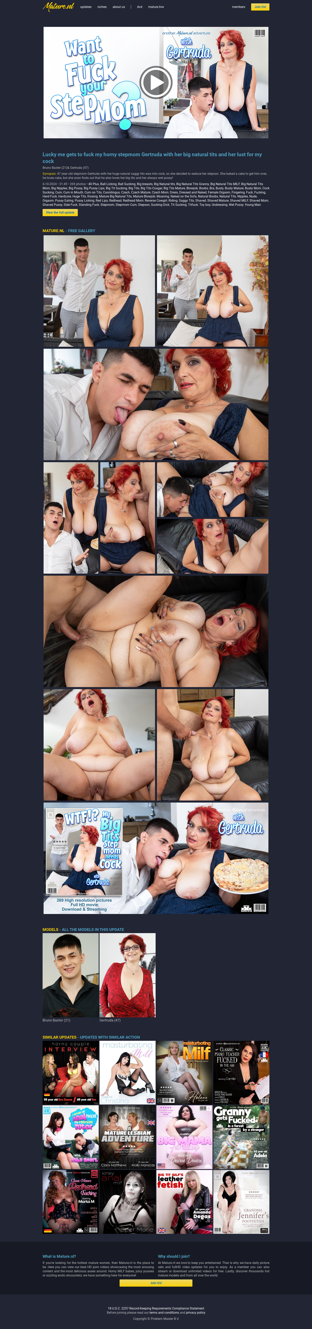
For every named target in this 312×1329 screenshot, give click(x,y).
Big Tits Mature (174, 188)
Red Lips (102, 200)
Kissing (92, 196)
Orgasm (48, 200)
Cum (58, 192)
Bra (212, 188)
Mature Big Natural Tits (115, 196)
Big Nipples (59, 188)
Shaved (200, 200)
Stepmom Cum (126, 205)
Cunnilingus (111, 192)
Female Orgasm (219, 192)
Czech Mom (160, 192)
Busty (219, 188)
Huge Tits (79, 196)
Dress (174, 192)
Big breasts (145, 184)
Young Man (253, 205)
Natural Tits (227, 196)
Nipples (242, 196)
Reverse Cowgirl (156, 200)
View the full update (60, 212)
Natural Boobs (208, 196)
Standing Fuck (89, 205)
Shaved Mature (218, 200)
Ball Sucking (127, 184)
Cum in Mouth (73, 192)
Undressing (219, 205)
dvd (139, 7)
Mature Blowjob (144, 196)
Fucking (259, 192)
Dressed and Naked (193, 192)
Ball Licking (108, 184)
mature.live (156, 7)
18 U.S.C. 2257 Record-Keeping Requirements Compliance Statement (156, 1308)
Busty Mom (253, 188)
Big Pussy (75, 188)
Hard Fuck (50, 196)
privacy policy (195, 1312)
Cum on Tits (93, 192)
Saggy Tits (186, 200)
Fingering (238, 192)
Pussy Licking (84, 200)
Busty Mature (234, 188)
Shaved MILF (239, 200)
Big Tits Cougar (151, 188)
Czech (125, 192)
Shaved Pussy (52, 205)
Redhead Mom (133, 200)
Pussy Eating (64, 200)
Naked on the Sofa (184, 196)
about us (119, 7)
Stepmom (107, 205)
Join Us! (260, 7)
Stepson (144, 205)
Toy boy (204, 205)
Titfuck (193, 205)
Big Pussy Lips (94, 188)
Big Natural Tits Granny (192, 184)
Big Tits (134, 188)
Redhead (115, 200)
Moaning (163, 196)
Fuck (249, 192)
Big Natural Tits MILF (225, 184)
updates (86, 7)
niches (102, 7)
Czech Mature (140, 192)
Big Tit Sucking (116, 188)
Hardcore (64, 196)
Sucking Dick (160, 205)
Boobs (203, 188)
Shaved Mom (259, 200)
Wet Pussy (236, 205)
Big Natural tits (164, 184)
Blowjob (192, 188)
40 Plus (93, 184)
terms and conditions (164, 1312)
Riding (173, 200)
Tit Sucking (179, 205)
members (238, 7)
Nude (253, 196)
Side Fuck (70, 205)
